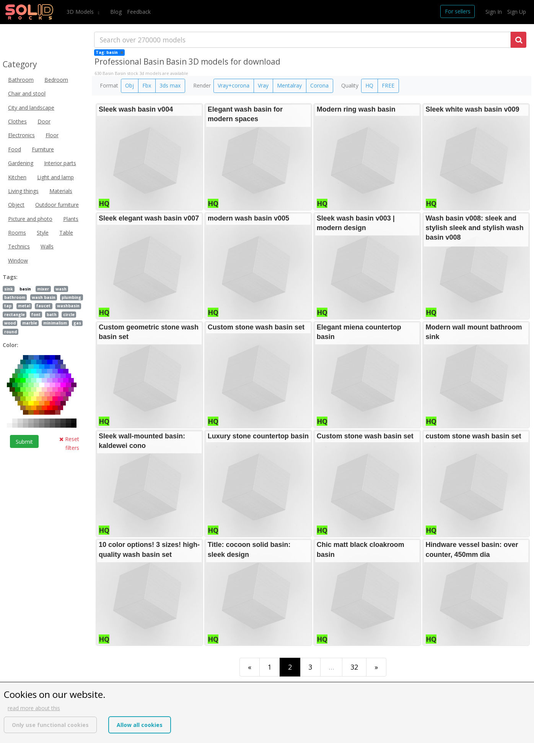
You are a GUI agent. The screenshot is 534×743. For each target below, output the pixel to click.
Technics (19, 246)
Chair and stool (27, 93)
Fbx (146, 85)
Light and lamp (55, 177)
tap (7, 305)
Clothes (17, 121)
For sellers (458, 11)
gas (77, 323)
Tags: (10, 277)
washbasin (68, 305)
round (10, 331)
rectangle (14, 314)
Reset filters (69, 443)
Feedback (139, 11)
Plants (70, 218)
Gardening (20, 163)
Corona (319, 85)
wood (10, 323)
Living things (23, 191)
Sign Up (516, 11)
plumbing (71, 297)
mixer (43, 289)
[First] (249, 667)
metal (24, 305)
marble (29, 323)
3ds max (170, 85)
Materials (60, 191)
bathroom (14, 297)
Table (66, 232)
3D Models (81, 11)
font (36, 314)
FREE (388, 85)
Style (43, 232)
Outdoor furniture (57, 204)
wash (61, 289)
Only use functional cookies (50, 724)
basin (25, 289)
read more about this (34, 708)
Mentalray (289, 85)
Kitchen (17, 177)
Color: (10, 345)
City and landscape (31, 107)
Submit (24, 441)
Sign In (493, 11)
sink (8, 289)
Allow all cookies (140, 724)
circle (69, 314)
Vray (263, 85)
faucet (43, 305)
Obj (129, 85)
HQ (369, 85)
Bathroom (21, 79)
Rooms (17, 232)
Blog (116, 11)
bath (52, 314)
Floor (52, 135)
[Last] (376, 667)
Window (18, 260)
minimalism (55, 323)
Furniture (43, 149)
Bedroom (56, 79)
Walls (47, 246)
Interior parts (60, 163)
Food (14, 149)
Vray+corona (233, 85)
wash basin (43, 297)
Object (16, 204)
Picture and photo (30, 218)
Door (43, 121)
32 (354, 667)
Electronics (21, 135)
